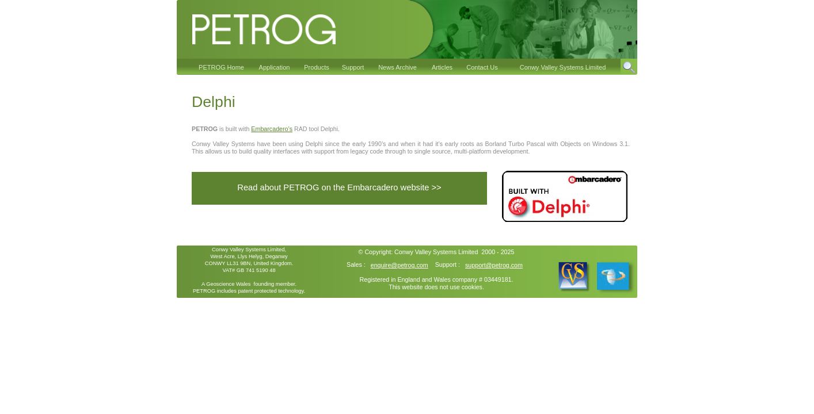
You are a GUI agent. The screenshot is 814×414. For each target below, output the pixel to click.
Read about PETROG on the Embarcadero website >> (339, 187)
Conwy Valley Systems (425, 251)
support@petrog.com (494, 265)
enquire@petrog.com (399, 265)
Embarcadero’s (271, 128)
